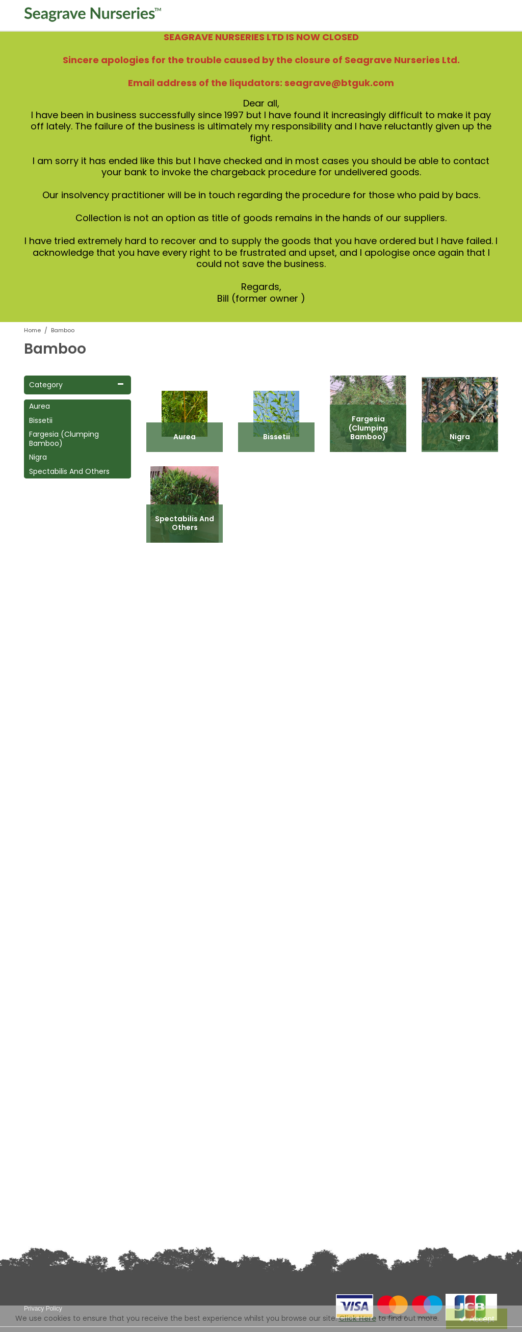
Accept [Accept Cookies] (476, 1319)
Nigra (38, 457)
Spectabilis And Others (69, 471)
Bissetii (41, 420)
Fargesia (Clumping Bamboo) (64, 439)
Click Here (357, 1318)
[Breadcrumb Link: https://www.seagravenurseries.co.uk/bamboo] (62, 330)
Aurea (39, 406)
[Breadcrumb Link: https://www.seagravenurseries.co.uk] (32, 330)
